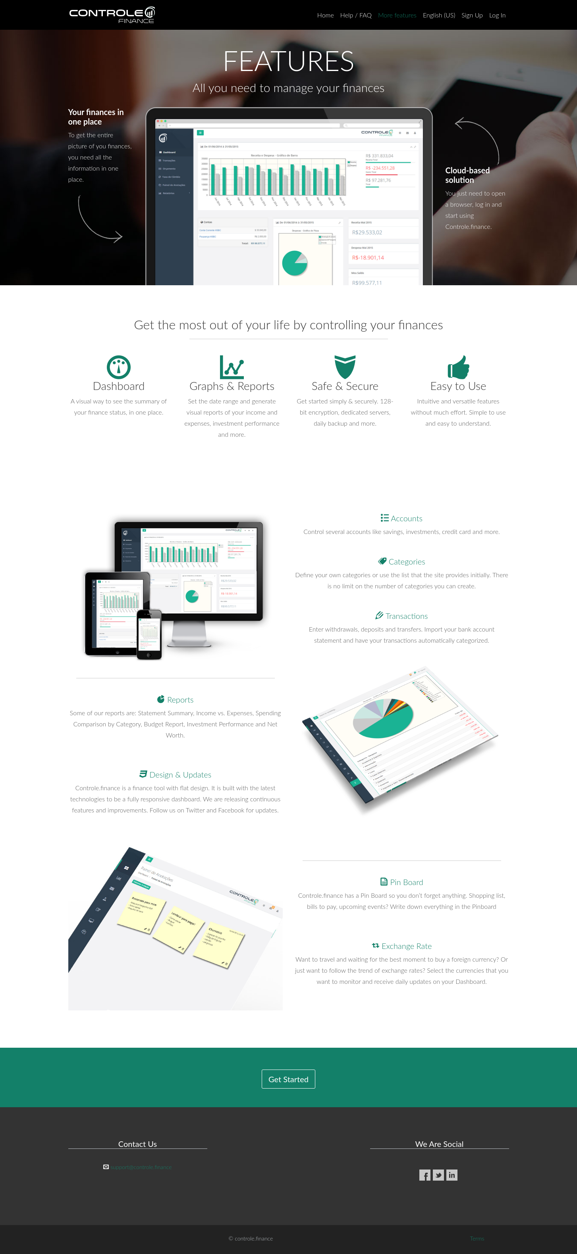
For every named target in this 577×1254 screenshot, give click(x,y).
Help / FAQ (356, 15)
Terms (477, 1238)
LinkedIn (451, 1175)
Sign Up (472, 15)
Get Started (288, 1079)
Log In (497, 15)
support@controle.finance (141, 1167)
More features (397, 15)
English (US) (439, 15)
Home (325, 15)
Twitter (438, 1175)
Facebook (424, 1175)
